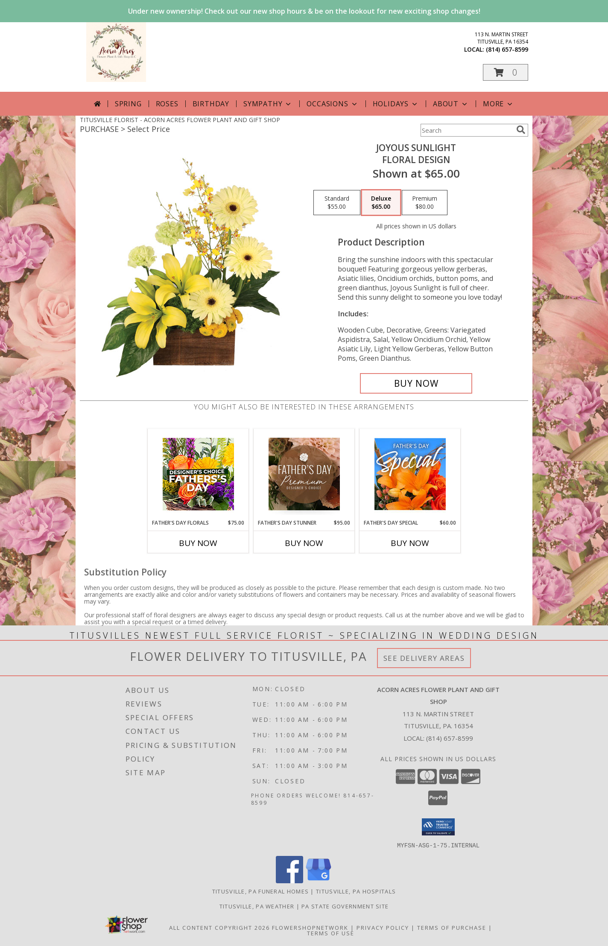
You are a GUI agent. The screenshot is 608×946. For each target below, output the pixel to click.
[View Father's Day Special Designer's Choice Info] (410, 474)
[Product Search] (466, 130)
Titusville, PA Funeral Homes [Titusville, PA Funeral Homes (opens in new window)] (260, 891)
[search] (521, 129)
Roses (167, 103)
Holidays (396, 103)
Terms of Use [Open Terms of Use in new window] (330, 933)
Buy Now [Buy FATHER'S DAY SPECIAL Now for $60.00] (410, 543)
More (498, 103)
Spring (128, 103)
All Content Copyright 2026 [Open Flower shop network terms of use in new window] (219, 927)
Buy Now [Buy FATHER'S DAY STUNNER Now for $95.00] (304, 543)
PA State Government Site (345, 906)
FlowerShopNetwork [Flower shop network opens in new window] (310, 927)
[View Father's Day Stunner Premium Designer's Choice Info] (304, 473)
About (451, 103)
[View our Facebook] (289, 880)
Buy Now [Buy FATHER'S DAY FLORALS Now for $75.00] (198, 543)
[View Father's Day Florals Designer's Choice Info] (198, 474)
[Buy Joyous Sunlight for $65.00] (416, 383)
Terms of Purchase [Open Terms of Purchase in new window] (451, 927)
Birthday (211, 103)
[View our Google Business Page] (318, 880)
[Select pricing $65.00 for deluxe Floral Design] (381, 202)
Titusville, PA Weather (257, 906)
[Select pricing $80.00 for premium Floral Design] (424, 202)
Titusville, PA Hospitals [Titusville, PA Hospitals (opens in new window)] (356, 891)
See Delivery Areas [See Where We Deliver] (424, 658)
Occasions (332, 103)
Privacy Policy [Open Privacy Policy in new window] (383, 927)
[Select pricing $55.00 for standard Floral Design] (337, 202)
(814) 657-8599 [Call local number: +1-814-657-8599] (507, 49)
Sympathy (267, 103)
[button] (505, 72)
